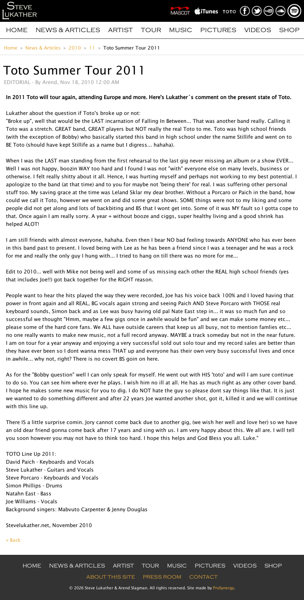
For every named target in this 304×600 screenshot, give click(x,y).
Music (180, 30)
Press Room (162, 577)
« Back (13, 540)
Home (17, 30)
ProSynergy (223, 587)
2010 (74, 48)
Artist (120, 30)
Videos (257, 30)
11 (92, 48)
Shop (289, 30)
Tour (151, 30)
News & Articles (68, 30)
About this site (110, 577)
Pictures (218, 30)
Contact (203, 577)
